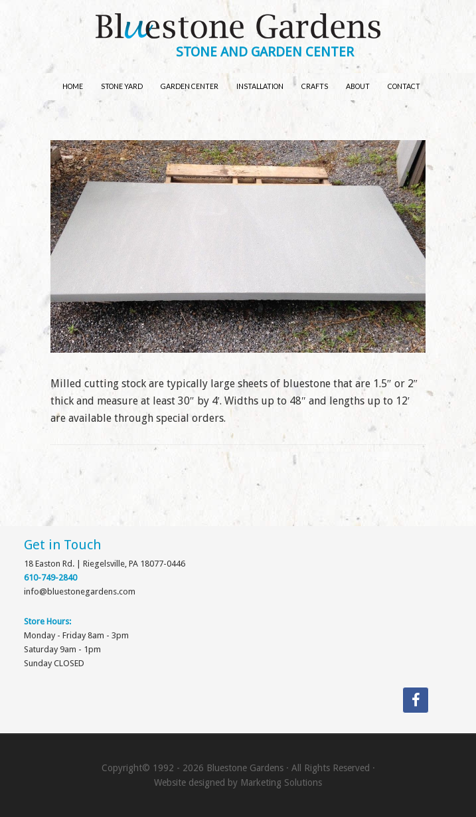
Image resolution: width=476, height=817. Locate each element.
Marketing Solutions (281, 782)
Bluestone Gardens (238, 27)
